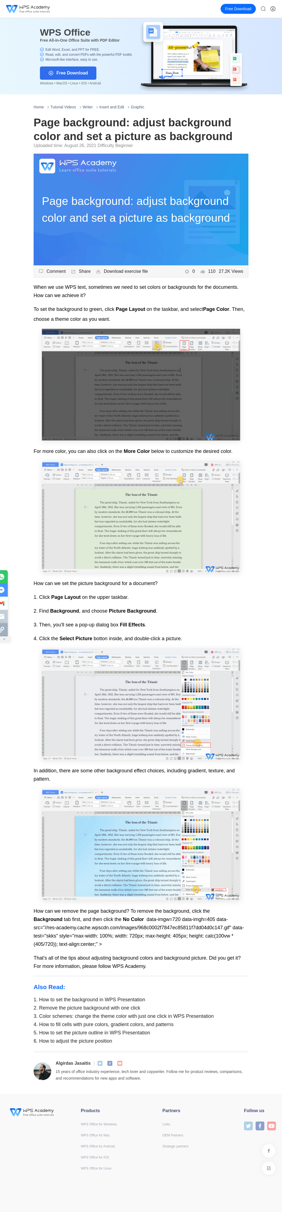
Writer (88, 107)
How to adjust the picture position (73, 1041)
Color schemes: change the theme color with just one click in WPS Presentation (124, 1016)
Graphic (137, 107)
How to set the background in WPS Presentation (89, 999)
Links (166, 1124)
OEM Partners (172, 1135)
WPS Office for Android (98, 1146)
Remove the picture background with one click (87, 1008)
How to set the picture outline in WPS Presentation (92, 1032)
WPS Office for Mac (95, 1135)
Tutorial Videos (63, 107)
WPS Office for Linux (96, 1168)
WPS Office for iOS (95, 1157)
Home (39, 107)
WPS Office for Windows (99, 1124)
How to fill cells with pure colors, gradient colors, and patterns (103, 1024)
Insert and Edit (111, 107)
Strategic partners (175, 1146)
